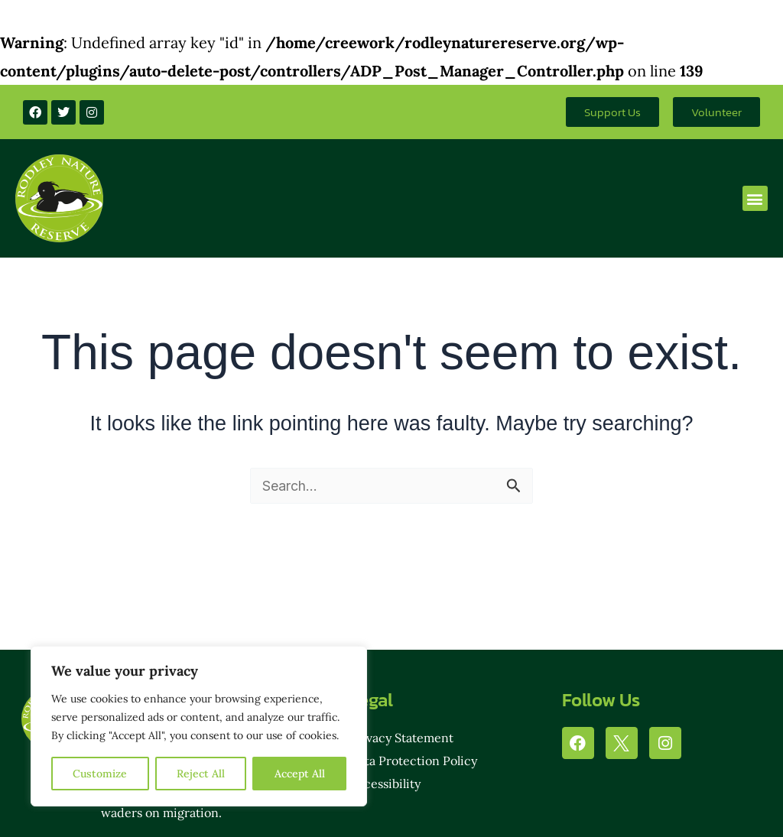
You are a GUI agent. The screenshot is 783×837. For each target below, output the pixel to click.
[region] (199, 726)
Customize (100, 773)
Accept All (300, 773)
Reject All (201, 773)
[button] (755, 198)
